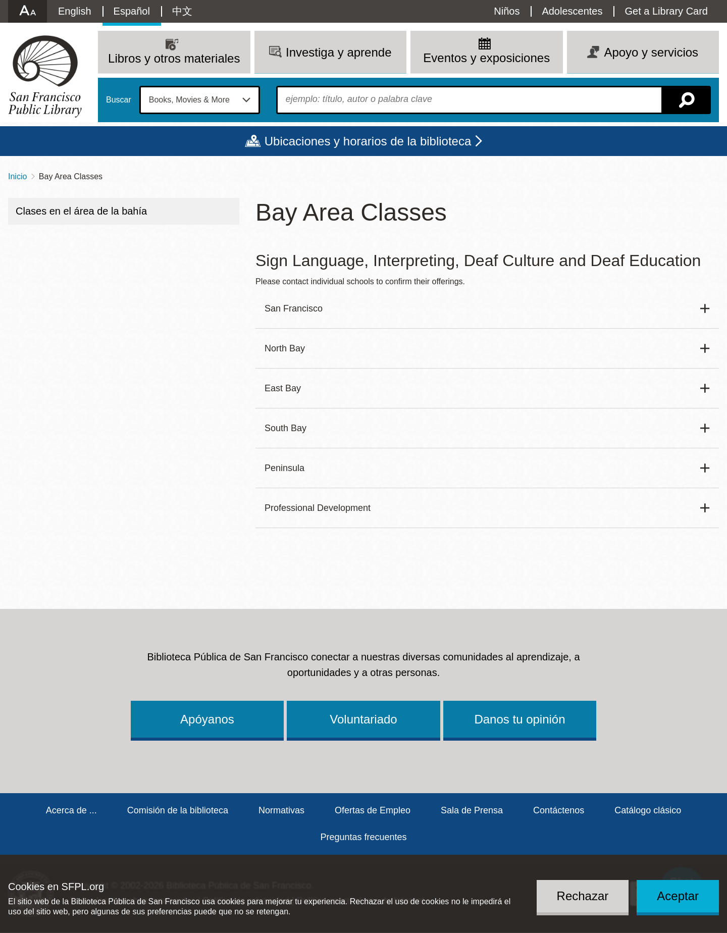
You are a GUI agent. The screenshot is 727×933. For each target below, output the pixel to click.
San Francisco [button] (294, 308)
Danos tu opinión (519, 719)
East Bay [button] (283, 388)
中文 (182, 11)
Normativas (281, 810)
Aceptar (678, 896)
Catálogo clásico (647, 810)
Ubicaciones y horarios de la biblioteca (368, 141)
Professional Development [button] (318, 508)
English (74, 11)
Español (132, 11)
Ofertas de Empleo (372, 810)
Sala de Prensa (472, 810)
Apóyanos (207, 719)
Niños (507, 11)
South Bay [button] (285, 428)
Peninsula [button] (284, 468)
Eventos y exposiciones (486, 58)
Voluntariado (363, 719)
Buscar (118, 100)
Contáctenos (558, 810)
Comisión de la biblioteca (177, 810)
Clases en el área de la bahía (81, 211)
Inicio (17, 176)
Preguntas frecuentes (363, 837)
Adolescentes (572, 11)
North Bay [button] (285, 348)
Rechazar (583, 896)
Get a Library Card (666, 11)
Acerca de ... (71, 810)
